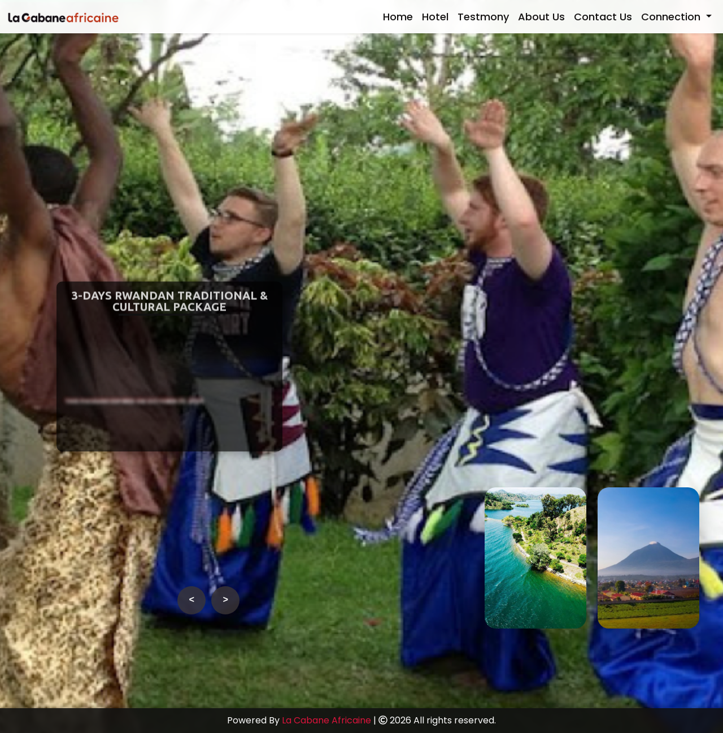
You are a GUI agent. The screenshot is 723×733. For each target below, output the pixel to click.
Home (398, 17)
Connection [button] (672, 17)
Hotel (435, 17)
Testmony (483, 17)
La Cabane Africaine (326, 720)
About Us (541, 17)
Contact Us (603, 17)
